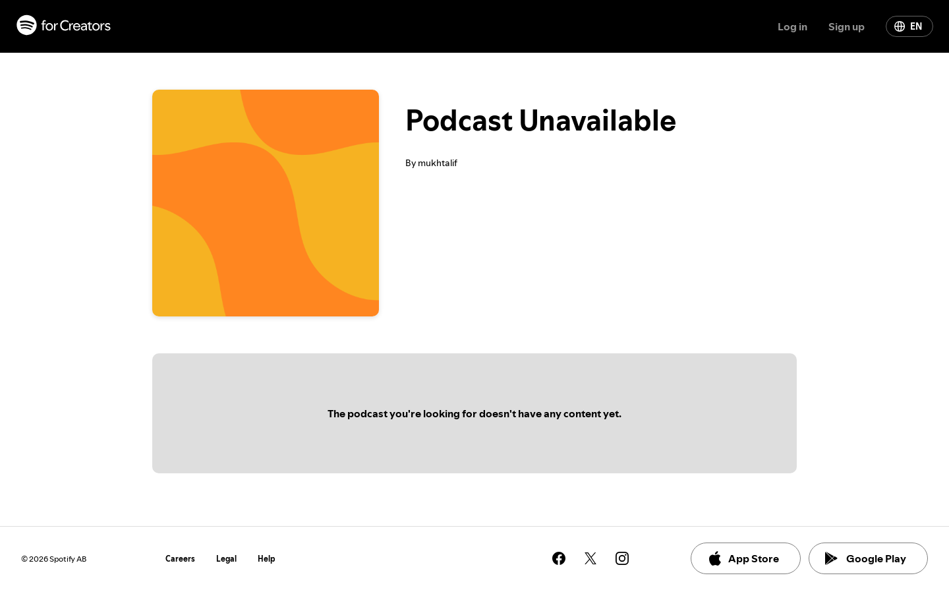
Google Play (865, 558)
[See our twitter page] (590, 558)
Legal (226, 558)
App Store (743, 558)
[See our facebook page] (559, 558)
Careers (180, 558)
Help (266, 558)
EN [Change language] (908, 26)
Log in (792, 26)
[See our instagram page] (622, 558)
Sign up (846, 26)
